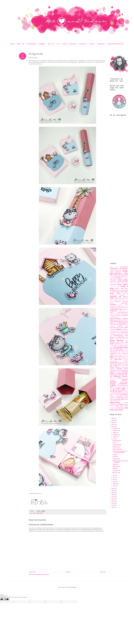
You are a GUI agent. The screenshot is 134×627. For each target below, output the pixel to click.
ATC (123, 273)
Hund (120, 324)
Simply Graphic (113, 375)
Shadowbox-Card (124, 370)
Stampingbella (119, 378)
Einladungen (117, 301)
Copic (119, 284)
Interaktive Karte (123, 326)
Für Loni (114, 443)
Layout (126, 337)
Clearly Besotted (123, 281)
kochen (114, 332)
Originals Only (121, 354)
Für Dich (51, 44)
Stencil (112, 387)
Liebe (126, 338)
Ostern (112, 356)
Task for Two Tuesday (118, 390)
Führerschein (125, 309)
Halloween (125, 318)
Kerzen (126, 331)
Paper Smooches (118, 356)
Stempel (113, 382)
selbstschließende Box (115, 370)
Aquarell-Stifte (117, 273)
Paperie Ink (125, 356)
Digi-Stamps (122, 294)
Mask (126, 342)
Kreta (111, 335)
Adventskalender (124, 267)
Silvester (116, 373)
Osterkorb (126, 354)
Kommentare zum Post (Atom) (42, 574)
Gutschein (125, 315)
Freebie (116, 309)
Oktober (115, 432)
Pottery (126, 362)
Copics (34, 513)
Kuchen (112, 337)
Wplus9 (117, 406)
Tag (127, 388)
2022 (113, 426)
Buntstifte (118, 278)
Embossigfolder (124, 303)
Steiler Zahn (115, 464)
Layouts (112, 338)
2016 (113, 499)
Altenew (119, 270)
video (118, 399)
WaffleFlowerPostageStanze (115, 400)
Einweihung (112, 303)
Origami (116, 354)
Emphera (120, 304)
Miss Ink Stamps (119, 345)
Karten (118, 329)
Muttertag (112, 347)
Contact (91, 44)
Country (111, 286)
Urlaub (126, 397)
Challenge (125, 279)
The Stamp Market (116, 393)
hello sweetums (124, 321)
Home (12, 44)
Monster (126, 345)
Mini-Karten (123, 343)
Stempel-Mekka (124, 382)
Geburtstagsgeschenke (123, 312)
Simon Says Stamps (123, 373)
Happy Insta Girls (117, 319)
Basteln (126, 274)
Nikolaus (126, 350)
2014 (113, 503)
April (114, 479)
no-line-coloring (113, 351)
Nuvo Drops (121, 351)
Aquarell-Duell (118, 271)
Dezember (115, 428)
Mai (114, 477)
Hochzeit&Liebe (123, 323)
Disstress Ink (115, 297)
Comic (126, 282)
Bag (123, 274)
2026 (113, 418)
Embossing (113, 304)
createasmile (119, 290)
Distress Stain (117, 298)
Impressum (101, 44)
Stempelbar (112, 383)
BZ (121, 277)
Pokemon (126, 361)
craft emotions (117, 286)
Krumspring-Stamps (118, 335)
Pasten (115, 358)
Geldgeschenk (112, 313)
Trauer (126, 396)
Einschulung (125, 301)
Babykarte (115, 274)
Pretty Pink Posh (113, 364)
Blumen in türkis (116, 472)
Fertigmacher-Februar (121, 306)
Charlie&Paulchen (114, 281)
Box (114, 278)
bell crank (112, 276)
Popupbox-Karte (121, 362)
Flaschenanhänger (114, 307)
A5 (116, 267)
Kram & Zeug (124, 334)
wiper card (125, 404)
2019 (113, 492)
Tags (111, 390)
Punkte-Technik (121, 364)
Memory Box (118, 343)
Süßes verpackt (39, 513)
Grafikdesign (32, 44)
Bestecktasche (117, 276)
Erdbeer (126, 304)
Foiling (120, 307)
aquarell (111, 271)
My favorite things (121, 347)
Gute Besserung (118, 315)
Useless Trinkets (113, 399)
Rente (126, 365)
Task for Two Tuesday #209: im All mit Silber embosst (120, 452)
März (114, 481)
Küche (126, 335)
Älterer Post (103, 572)
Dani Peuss (116, 291)
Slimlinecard (116, 376)
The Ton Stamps (115, 394)
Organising (112, 354)
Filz (127, 306)
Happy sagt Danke (117, 440)
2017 (113, 496)
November (115, 430)
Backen (119, 274)
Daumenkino (125, 293)
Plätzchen (126, 359)
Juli (114, 439)
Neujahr (121, 349)
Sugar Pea (125, 386)
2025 (113, 420)
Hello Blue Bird (117, 321)
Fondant (112, 309)
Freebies (42, 44)
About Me (21, 44)
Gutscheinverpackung (115, 318)
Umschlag (116, 397)
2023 (113, 424)
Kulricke (115, 337)
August (114, 436)
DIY (58, 44)
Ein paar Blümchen (117, 445)
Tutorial (111, 397)
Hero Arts (116, 323)
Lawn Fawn (121, 337)
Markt (127, 340)
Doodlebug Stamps (117, 300)
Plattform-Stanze (118, 359)
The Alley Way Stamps (116, 391)
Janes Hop (115, 456)
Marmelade (112, 342)
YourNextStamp (113, 407)
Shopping (119, 371)
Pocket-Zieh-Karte (113, 361)
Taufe (127, 390)
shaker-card (113, 371)
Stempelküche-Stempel (123, 385)
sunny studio (112, 388)
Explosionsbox (112, 306)
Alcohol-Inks (125, 268)
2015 (113, 501)
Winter (121, 404)
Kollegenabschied (124, 332)
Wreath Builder (124, 405)
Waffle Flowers (124, 399)
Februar (115, 483)
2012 (113, 507)
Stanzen (124, 380)
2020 (113, 490)
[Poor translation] (6, 599)
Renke (123, 365)
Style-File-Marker (118, 386)
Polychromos (113, 362)
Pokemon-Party (116, 470)
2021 (113, 488)
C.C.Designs (125, 277)
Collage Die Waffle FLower (117, 282)
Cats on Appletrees (118, 279)
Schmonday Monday (122, 368)
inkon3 (123, 324)
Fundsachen (113, 311)
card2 (111, 279)
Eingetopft (115, 468)
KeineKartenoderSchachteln (115, 331)
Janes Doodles (124, 327)
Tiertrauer (112, 396)
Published (82, 44)
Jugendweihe (113, 329)
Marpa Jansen (120, 342)
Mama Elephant (117, 340)
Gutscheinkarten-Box (114, 316)
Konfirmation (118, 334)
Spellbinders (125, 376)
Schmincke (112, 368)
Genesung (118, 313)
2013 (113, 505)
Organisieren (125, 353)
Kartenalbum (125, 329)
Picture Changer (121, 358)
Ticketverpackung (123, 394)
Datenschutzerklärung (115, 44)
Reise (119, 365)
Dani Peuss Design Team (119, 292)
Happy (111, 320)
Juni (114, 475)
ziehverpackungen (120, 408)
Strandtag (115, 454)
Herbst (111, 323)
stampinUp (126, 378)
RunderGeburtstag (124, 367)
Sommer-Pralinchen (117, 449)
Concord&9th (113, 284)
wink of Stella (116, 404)
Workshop (112, 405)
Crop (111, 291)
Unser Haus (121, 397)
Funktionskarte (122, 310)
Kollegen (118, 332)
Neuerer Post (32, 572)
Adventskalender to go (115, 268)
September (115, 434)
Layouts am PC (119, 338)
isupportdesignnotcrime (115, 327)
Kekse (122, 331)
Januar (114, 485)
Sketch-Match (121, 375)
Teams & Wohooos (69, 44)
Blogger (74, 587)
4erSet (111, 267)
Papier (112, 358)
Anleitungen (125, 270)
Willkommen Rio (116, 466)
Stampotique (112, 380)
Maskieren (112, 343)
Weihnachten (115, 402)
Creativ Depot (125, 290)
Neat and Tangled (114, 349)
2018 (113, 494)
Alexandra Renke (114, 270)
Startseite (68, 572)
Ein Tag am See (116, 458)
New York (126, 348)
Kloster (111, 332)
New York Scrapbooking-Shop (117, 350)
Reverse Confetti (114, 367)
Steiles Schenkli (116, 447)
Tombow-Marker (119, 396)
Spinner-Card (112, 378)
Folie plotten (125, 307)
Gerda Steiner (123, 313)
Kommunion (112, 334)
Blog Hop (123, 276)
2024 (113, 422)
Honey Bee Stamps (114, 324)
